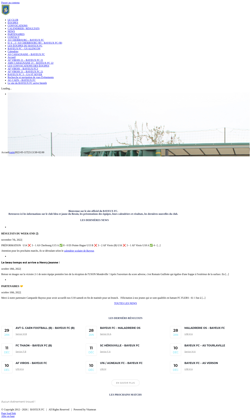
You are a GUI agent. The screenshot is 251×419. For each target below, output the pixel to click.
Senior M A (105, 334)
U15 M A (20, 369)
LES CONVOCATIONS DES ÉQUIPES (28, 65)
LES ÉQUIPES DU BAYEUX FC (25, 45)
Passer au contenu (10, 2)
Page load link (8, 413)
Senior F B (21, 351)
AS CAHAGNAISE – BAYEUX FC (26, 54)
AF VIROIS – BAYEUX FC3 (23, 68)
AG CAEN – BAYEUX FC (22, 80)
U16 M (103, 369)
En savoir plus (125, 383)
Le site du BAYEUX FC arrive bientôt (27, 83)
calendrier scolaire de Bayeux (79, 250)
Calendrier (13, 51)
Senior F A (105, 351)
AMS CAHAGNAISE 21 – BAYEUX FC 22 (30, 63)
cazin (12, 152)
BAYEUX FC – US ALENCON (24, 48)
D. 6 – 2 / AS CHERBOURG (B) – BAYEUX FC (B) (35, 42)
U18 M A (188, 334)
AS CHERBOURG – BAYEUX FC (26, 40)
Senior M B (21, 334)
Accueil (12, 57)
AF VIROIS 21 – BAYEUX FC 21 (25, 60)
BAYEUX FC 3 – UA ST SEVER (25, 74)
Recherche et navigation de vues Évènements (31, 77)
